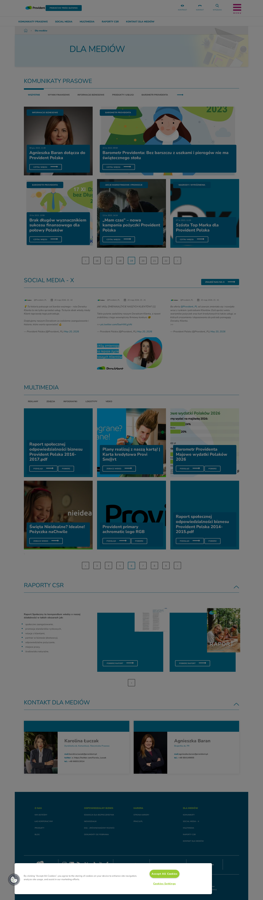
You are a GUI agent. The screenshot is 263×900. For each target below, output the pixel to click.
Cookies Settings (164, 883)
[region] (113, 878)
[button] (14, 879)
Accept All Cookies (164, 874)
